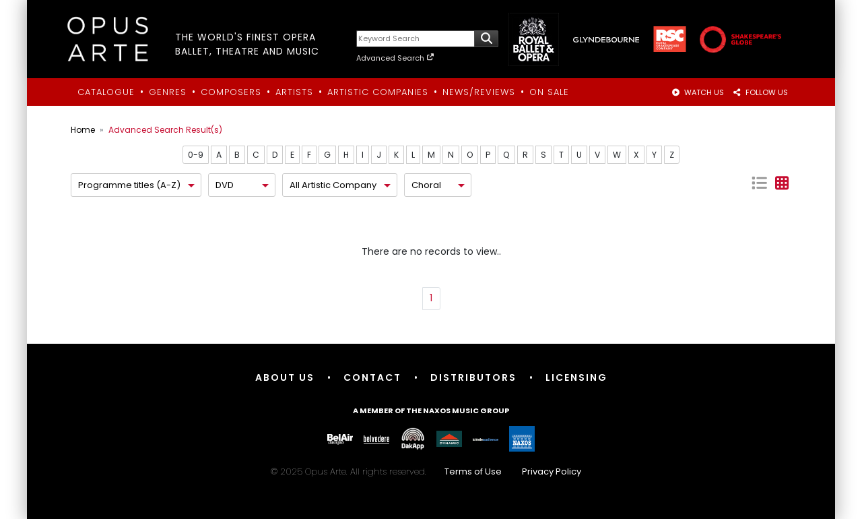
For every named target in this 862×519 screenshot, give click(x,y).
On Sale (549, 92)
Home (83, 129)
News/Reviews (478, 92)
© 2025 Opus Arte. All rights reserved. (431, 471)
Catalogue (106, 92)
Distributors (473, 377)
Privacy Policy (551, 471)
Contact (372, 377)
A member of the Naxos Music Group (431, 410)
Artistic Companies (377, 92)
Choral (426, 185)
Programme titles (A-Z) (129, 185)
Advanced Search (395, 58)
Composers (231, 92)
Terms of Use (473, 471)
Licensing (576, 377)
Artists (294, 92)
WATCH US (698, 92)
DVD (225, 185)
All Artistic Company (333, 185)
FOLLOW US (760, 92)
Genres (168, 92)
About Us (284, 377)
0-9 (195, 154)
